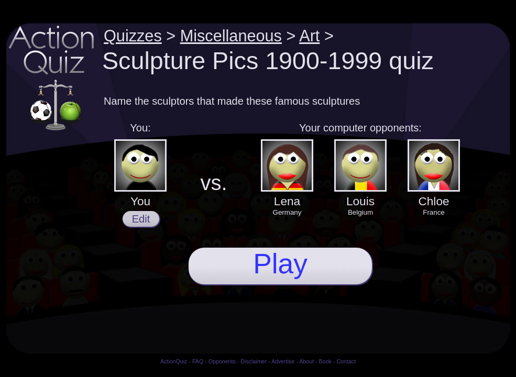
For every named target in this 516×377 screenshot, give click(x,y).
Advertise (282, 361)
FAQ (197, 361)
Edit (141, 219)
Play (280, 263)
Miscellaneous (231, 36)
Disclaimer (253, 361)
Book (325, 361)
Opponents (222, 361)
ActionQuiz (174, 361)
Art (309, 36)
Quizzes (133, 36)
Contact (346, 361)
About (306, 361)
